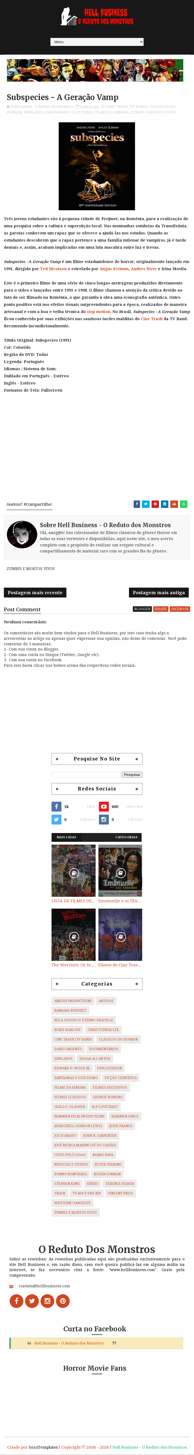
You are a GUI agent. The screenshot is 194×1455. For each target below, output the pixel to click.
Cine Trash (152, 319)
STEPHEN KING (67, 1184)
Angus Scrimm (114, 269)
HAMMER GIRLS (124, 1117)
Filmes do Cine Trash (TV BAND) (120, 965)
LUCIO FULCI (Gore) (70, 1155)
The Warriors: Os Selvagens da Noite (74, 965)
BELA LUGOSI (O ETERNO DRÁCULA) (83, 1021)
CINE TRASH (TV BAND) (127, 106)
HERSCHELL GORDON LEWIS (78, 1126)
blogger (142, 610)
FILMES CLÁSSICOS (70, 1098)
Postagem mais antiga (159, 593)
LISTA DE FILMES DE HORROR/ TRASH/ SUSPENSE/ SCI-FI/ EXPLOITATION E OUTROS (74, 901)
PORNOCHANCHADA (70, 1175)
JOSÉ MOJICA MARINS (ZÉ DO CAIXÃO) (85, 1146)
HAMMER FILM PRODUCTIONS (79, 1117)
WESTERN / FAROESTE (72, 1203)
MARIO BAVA (103, 1155)
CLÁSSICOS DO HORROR (118, 1040)
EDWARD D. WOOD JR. (72, 1069)
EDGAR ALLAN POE (95, 1059)
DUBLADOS (34, 112)
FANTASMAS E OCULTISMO (69, 112)
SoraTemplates (43, 1447)
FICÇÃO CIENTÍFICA (121, 1078)
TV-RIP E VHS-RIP (86, 1194)
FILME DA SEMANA (112, 112)
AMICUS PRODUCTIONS (73, 1001)
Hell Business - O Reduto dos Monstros (68, 1343)
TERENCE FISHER (119, 1184)
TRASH (60, 1194)
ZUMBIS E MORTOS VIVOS (153, 112)
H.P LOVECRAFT (105, 1107)
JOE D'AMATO (65, 1136)
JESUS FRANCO (121, 1126)
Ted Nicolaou (53, 269)
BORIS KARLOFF (67, 1030)
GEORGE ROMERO (108, 1098)
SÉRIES (92, 1184)
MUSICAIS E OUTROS (71, 1165)
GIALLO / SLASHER (69, 1107)
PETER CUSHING (108, 1165)
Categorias (126, 838)
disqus (161, 610)
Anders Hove (144, 269)
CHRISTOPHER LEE (103, 1030)
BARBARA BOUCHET (70, 1011)
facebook (180, 610)
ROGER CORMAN (107, 1175)
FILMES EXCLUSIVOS (110, 1088)
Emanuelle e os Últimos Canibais (120, 901)
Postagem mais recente (35, 593)
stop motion (98, 311)
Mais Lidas (66, 838)
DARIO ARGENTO (68, 1050)
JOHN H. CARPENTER (100, 1136)
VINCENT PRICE (120, 1194)
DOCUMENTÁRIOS (103, 1050)
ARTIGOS (106, 1001)
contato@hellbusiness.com (44, 1286)
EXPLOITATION (109, 1069)
